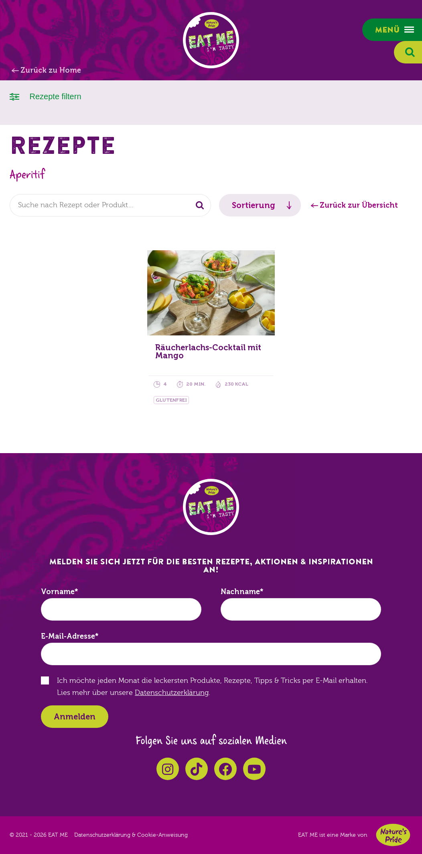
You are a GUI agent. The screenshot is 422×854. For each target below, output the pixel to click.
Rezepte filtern (45, 95)
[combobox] (110, 205)
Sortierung (253, 205)
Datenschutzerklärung (172, 693)
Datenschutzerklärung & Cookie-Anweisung (131, 835)
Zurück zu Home (50, 70)
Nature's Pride (393, 835)
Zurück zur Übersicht (359, 205)
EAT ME (211, 40)
